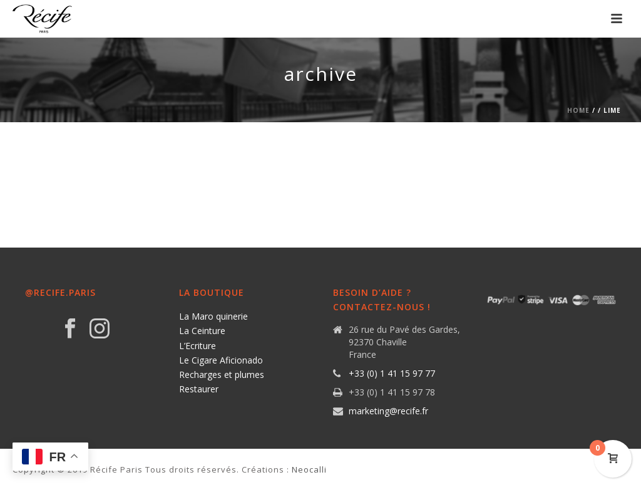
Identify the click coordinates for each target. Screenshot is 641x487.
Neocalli (309, 469)
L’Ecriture (197, 346)
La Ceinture (202, 331)
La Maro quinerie (213, 316)
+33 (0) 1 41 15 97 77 (392, 373)
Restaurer (198, 389)
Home (578, 110)
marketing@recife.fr (388, 411)
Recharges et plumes (221, 374)
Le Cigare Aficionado (221, 360)
